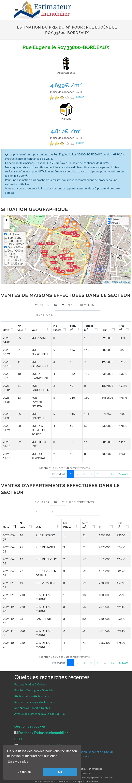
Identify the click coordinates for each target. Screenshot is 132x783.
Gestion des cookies (30, 722)
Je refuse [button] (24, 771)
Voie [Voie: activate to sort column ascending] (34, 329)
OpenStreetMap (122, 282)
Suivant (123, 469)
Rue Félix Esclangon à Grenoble (33, 686)
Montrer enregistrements (64, 304)
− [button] (6, 226)
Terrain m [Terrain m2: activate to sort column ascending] (90, 327)
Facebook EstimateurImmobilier (42, 728)
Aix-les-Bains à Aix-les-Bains (31, 692)
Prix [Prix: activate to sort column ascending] (105, 329)
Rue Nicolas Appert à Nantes (32, 703)
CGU (18, 735)
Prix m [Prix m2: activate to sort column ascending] (121, 327)
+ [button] (6, 220)
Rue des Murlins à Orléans (30, 680)
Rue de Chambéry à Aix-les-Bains (34, 697)
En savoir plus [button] (18, 761)
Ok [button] (60, 771)
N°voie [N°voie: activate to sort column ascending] (21, 327)
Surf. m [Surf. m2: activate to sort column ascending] (75, 327)
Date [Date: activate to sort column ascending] (6, 329)
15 (112, 469)
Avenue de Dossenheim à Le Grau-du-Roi (39, 709)
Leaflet (106, 282)
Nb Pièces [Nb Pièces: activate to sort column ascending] (60, 327)
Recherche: (67, 314)
